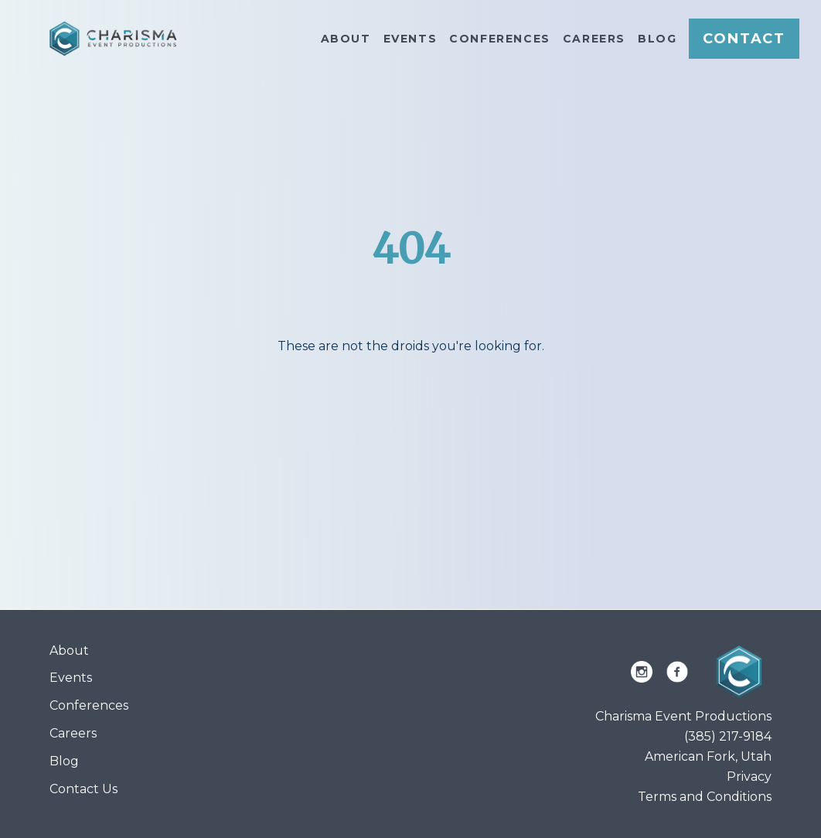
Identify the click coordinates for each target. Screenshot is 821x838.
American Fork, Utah (708, 756)
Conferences (499, 39)
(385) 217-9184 (728, 736)
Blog (657, 39)
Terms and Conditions (705, 796)
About (346, 39)
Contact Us (83, 789)
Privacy (749, 776)
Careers (594, 39)
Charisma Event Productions (683, 716)
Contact (744, 38)
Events (410, 39)
